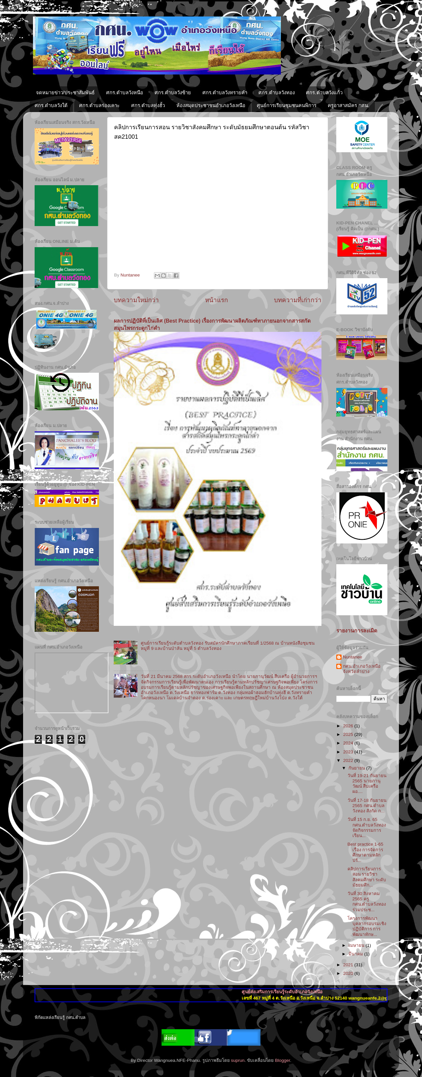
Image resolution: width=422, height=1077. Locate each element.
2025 (348, 734)
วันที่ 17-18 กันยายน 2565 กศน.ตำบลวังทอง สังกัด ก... (366, 805)
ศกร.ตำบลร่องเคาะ (99, 105)
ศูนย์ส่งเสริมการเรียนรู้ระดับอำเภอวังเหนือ (293, 991)
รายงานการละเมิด (356, 630)
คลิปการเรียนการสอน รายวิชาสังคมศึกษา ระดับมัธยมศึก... (366, 877)
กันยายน (357, 768)
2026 (348, 725)
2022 (348, 760)
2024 (348, 743)
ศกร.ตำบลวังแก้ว (324, 92)
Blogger (282, 1060)
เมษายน (357, 945)
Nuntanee (352, 657)
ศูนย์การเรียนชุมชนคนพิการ (286, 105)
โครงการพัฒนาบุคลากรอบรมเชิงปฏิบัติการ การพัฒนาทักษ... (366, 926)
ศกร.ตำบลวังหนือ (124, 92)
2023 (348, 751)
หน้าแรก (216, 300)
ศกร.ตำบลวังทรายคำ (224, 92)
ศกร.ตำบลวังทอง (276, 92)
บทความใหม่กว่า (136, 300)
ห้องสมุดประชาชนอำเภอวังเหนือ (210, 105)
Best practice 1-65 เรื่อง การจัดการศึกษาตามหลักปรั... (365, 852)
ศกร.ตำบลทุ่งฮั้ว (148, 105)
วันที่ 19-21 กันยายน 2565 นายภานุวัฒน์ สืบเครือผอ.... (366, 783)
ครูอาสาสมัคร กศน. (348, 105)
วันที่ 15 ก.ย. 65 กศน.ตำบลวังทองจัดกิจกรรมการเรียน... (366, 827)
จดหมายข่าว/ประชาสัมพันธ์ (65, 92)
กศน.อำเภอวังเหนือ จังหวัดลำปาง (361, 669)
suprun (237, 1060)
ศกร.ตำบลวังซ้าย (173, 92)
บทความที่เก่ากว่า (297, 300)
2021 (348, 964)
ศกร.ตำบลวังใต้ (51, 105)
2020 (348, 973)
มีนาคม (356, 953)
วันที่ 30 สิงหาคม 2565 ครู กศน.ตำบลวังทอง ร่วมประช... (366, 901)
